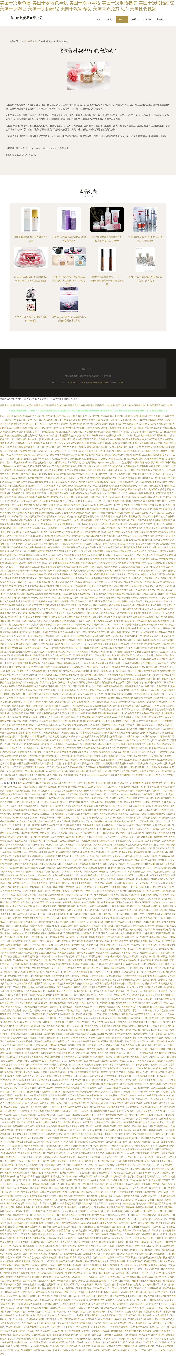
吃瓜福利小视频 (144, 497)
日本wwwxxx (47, 1084)
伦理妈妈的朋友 (112, 1265)
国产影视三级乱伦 (24, 1130)
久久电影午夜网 (43, 871)
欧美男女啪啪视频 (95, 979)
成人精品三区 (70, 1238)
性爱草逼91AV (108, 601)
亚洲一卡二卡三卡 (51, 956)
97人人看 (53, 717)
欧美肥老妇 (117, 651)
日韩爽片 (121, 821)
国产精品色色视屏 (105, 489)
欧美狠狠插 (33, 590)
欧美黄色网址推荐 (94, 1134)
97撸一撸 (93, 1165)
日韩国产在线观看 (114, 1030)
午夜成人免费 (128, 1045)
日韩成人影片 (109, 543)
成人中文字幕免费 (126, 659)
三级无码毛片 (147, 1149)
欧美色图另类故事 (158, 1265)
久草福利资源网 (21, 532)
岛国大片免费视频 (136, 435)
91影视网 (35, 443)
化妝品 (84, 382)
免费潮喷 (148, 493)
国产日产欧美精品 (15, 1203)
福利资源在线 (44, 462)
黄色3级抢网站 (21, 424)
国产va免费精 (32, 1103)
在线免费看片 (31, 640)
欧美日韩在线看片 (101, 1331)
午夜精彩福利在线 (160, 1168)
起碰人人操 (138, 840)
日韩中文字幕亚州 (28, 1087)
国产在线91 (74, 539)
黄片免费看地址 (131, 956)
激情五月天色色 (119, 478)
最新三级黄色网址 (60, 1161)
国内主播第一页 (128, 570)
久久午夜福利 (77, 1080)
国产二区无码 (62, 705)
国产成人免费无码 (108, 547)
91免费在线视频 (87, 840)
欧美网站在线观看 (51, 1168)
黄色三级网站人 (139, 1026)
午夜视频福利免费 (73, 721)
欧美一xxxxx (103, 462)
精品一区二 (132, 1053)
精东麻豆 (88, 806)
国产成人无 (98, 991)
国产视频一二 (155, 790)
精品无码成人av (116, 856)
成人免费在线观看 (153, 1280)
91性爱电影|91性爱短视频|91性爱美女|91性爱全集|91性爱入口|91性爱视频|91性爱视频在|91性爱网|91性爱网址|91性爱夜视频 (65, 763)
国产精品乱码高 (51, 1157)
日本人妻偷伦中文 (162, 1118)
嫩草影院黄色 (99, 1269)
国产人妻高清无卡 (81, 1350)
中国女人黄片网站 (107, 948)
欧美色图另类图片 (110, 1292)
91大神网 (20, 1315)
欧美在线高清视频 (35, 1149)
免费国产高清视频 (57, 701)
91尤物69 (97, 559)
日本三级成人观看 (71, 617)
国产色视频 (148, 636)
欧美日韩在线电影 (155, 864)
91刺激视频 (15, 713)
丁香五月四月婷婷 (122, 1168)
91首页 (130, 987)
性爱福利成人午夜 (105, 1018)
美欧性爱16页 (106, 1195)
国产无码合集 (57, 1273)
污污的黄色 (100, 1207)
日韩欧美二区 (146, 1242)
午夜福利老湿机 (69, 1057)
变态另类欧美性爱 (95, 1300)
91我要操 (103, 586)
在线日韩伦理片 (118, 798)
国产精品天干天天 (69, 1199)
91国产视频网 (93, 601)
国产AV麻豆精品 (43, 1331)
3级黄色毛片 (6, 1064)
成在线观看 (141, 1199)
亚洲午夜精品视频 (53, 617)
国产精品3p (39, 651)
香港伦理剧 (88, 516)
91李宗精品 (16, 659)
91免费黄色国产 (99, 1327)
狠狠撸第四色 (24, 732)
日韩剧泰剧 (131, 1041)
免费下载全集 (100, 1257)
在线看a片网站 (88, 964)
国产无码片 (159, 848)
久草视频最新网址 (66, 524)
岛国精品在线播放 (9, 732)
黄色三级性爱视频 (36, 1238)
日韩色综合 (99, 883)
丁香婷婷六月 (164, 1095)
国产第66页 (168, 582)
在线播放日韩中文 (92, 1253)
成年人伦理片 (111, 690)
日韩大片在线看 (83, 524)
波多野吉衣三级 (164, 590)
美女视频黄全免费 (16, 578)
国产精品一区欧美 (35, 1315)
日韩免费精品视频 (48, 713)
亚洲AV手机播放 (73, 1331)
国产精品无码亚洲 (139, 597)
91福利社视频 (133, 563)
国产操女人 (153, 551)
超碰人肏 (125, 945)
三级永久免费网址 (165, 1346)
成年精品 (97, 1118)
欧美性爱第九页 (77, 945)
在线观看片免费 (22, 1064)
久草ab (4, 1199)
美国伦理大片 (84, 416)
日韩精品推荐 (139, 624)
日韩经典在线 (131, 1346)
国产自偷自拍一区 (22, 813)
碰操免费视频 (55, 1072)
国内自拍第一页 (54, 902)
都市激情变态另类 (94, 613)
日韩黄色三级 (111, 1134)
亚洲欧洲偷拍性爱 (53, 1033)
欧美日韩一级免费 (33, 1145)
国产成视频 (162, 956)
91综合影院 (50, 991)
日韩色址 (91, 1002)
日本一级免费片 (92, 910)
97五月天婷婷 (108, 563)
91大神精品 (102, 458)
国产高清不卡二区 (156, 717)
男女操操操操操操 (137, 1288)
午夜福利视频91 (80, 929)
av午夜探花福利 (19, 620)
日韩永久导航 (131, 1111)
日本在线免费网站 (113, 956)
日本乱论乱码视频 (17, 1037)
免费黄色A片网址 (78, 447)
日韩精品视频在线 (36, 829)
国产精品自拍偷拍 (45, 613)
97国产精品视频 (84, 481)
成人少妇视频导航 (80, 512)
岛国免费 (128, 582)
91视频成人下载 (150, 586)
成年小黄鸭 (119, 995)
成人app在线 (59, 478)
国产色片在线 (73, 1010)
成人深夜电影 (144, 443)
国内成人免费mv (125, 1253)
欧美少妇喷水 (161, 1234)
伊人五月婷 (111, 1192)
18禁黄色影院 (128, 1203)
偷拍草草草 (74, 647)
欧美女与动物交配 (125, 825)
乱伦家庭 (170, 447)
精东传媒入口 (105, 454)
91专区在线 (51, 563)
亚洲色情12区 (34, 1037)
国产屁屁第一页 (78, 601)
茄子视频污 (51, 454)
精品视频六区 (90, 833)
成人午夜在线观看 (64, 420)
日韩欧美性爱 (133, 860)
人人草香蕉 (22, 501)
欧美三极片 (60, 1010)
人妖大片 (78, 690)
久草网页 (114, 590)
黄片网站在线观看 (110, 1084)
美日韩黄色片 (87, 983)
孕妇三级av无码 (162, 636)
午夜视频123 (94, 609)
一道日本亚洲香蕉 (154, 435)
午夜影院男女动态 (101, 1022)
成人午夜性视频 (8, 1161)
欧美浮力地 (139, 1284)
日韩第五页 (122, 1304)
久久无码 (140, 701)
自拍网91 (8, 1180)
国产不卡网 (141, 1049)
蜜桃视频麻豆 (55, 1253)
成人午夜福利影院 (13, 848)
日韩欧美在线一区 (97, 794)
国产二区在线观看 (100, 416)
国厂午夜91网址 (148, 821)
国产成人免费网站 (148, 1296)
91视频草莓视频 (145, 1114)
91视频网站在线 (20, 462)
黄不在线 (80, 956)
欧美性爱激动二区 (28, 1041)
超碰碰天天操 (151, 451)
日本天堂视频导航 (70, 458)
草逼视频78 (93, 547)
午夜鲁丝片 (77, 871)
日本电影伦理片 (137, 559)
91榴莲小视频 (30, 493)
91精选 (123, 979)
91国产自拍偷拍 (24, 431)
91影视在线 (149, 991)
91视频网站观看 (149, 1215)
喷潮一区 (171, 597)
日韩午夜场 (102, 617)
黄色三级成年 (109, 574)
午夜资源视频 (7, 1242)
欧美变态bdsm (112, 1076)
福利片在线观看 (126, 424)
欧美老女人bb (85, 501)
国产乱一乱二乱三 (69, 559)
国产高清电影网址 (145, 570)
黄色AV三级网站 (13, 1257)
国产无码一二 (140, 582)
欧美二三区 (159, 1006)
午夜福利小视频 (153, 1037)
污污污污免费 (36, 624)
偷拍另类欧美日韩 (40, 1307)
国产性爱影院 (151, 1103)
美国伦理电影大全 (42, 918)
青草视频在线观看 (26, 1176)
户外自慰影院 (141, 431)
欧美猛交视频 (59, 474)
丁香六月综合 (64, 1323)
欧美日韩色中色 (60, 848)
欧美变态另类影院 (30, 1192)
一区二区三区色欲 (88, 948)
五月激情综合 (134, 906)
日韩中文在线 (55, 481)
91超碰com (35, 1180)
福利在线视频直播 (107, 435)
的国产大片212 (74, 875)
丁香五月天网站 (123, 840)
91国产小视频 (134, 671)
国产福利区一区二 (70, 995)
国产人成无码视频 (114, 447)
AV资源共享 (114, 1145)
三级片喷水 (26, 902)
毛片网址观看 (88, 1249)
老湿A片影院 (29, 613)
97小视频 (8, 1141)
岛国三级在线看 (119, 1022)
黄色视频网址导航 (101, 551)
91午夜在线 (59, 709)
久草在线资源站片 (79, 1037)
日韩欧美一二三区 (17, 1234)
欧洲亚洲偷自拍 (96, 999)
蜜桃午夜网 (155, 605)
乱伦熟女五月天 (81, 435)
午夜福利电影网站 (102, 1242)
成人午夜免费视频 (9, 451)
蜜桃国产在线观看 (36, 1195)
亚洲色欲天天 (63, 454)
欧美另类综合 (57, 1327)
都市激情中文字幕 (70, 964)
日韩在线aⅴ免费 (12, 1292)
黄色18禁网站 (162, 578)
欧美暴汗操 (9, 1304)
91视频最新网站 (98, 1311)
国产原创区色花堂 (132, 447)
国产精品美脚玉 (98, 975)
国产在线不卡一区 (64, 979)
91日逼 (26, 705)
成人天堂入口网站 (43, 1141)
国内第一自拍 (112, 883)
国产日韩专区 (23, 995)
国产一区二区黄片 (158, 597)
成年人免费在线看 (133, 802)
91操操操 (42, 894)
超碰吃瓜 (11, 555)
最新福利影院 (149, 640)
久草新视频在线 (46, 586)
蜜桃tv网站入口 (154, 582)
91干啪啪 (136, 725)
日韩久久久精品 (51, 864)
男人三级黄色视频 (136, 864)
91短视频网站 (86, 674)
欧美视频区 (108, 1118)
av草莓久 (110, 1300)
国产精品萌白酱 (81, 671)
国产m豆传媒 (124, 1126)
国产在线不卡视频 (139, 941)
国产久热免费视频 (55, 1026)
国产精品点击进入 (32, 1257)
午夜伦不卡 (46, 443)
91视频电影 (8, 458)
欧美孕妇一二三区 (22, 1014)
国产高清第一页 (87, 628)
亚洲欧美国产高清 (72, 825)
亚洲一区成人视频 (80, 543)
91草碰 (15, 516)
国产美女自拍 (15, 921)
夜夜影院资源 (23, 1273)
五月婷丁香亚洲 (78, 860)
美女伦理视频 (116, 416)
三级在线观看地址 (28, 1323)
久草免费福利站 (150, 817)
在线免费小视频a (160, 1257)
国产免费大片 (133, 709)
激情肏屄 (45, 1327)
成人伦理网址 (78, 1277)
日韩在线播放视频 (63, 663)
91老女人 (120, 933)
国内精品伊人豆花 (129, 1292)
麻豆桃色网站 (27, 728)
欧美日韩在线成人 (122, 1087)
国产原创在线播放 (128, 1134)
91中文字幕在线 (113, 497)
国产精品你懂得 (66, 1091)
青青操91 (143, 721)
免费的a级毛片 (23, 1207)
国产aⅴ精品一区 (38, 1215)
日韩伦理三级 (53, 1014)
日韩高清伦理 (49, 821)
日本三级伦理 (73, 1296)
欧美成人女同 (88, 1010)
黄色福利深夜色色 (160, 786)
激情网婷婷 (67, 690)
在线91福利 (136, 1018)
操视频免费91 (41, 481)
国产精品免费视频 (114, 1114)
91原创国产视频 (161, 493)
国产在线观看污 (51, 1304)
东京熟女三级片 (137, 1304)
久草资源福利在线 (9, 1323)
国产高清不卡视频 (29, 509)
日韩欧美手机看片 (92, 825)
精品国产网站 (113, 1006)
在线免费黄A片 (149, 447)
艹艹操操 (142, 485)
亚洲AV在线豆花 (156, 682)
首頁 (98, 19)
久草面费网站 (23, 1060)
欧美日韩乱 (64, 601)
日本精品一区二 (158, 1327)
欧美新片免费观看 (73, 1018)
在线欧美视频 (76, 1060)
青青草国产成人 (75, 462)
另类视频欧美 (13, 628)
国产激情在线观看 (26, 1122)
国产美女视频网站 (133, 586)
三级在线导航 (8, 1060)
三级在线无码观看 (77, 1049)
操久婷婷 (37, 536)
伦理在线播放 (29, 439)
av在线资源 (45, 1076)
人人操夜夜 (121, 1307)
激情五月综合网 (148, 956)
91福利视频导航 (149, 489)
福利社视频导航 (38, 1026)
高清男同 (105, 732)
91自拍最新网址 (59, 462)
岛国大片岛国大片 (78, 1307)
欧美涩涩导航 (64, 1230)
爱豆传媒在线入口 (140, 829)
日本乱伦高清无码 (161, 709)
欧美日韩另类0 (92, 493)
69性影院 (32, 462)
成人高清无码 (69, 1211)
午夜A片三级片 (96, 566)
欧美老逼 (170, 848)
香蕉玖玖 (127, 1230)
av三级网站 (23, 1084)
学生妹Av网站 (81, 424)
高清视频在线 (125, 918)
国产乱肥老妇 (135, 640)
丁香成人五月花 (35, 524)
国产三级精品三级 (75, 1026)
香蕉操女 (159, 1242)
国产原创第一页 (139, 790)
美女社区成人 (18, 640)
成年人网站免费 (113, 632)
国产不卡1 (28, 1253)
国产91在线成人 (62, 794)
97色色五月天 (131, 1091)
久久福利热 (6, 852)
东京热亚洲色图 (165, 732)
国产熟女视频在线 (9, 570)
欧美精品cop (160, 1014)
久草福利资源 (149, 1192)
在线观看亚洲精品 (145, 536)
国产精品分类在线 (28, 489)
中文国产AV (133, 821)
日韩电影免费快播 (115, 1107)
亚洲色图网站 (104, 713)
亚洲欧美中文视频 (148, 732)
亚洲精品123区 (165, 979)
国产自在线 (88, 582)
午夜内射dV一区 (147, 1091)
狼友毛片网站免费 (158, 937)
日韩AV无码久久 (151, 1057)
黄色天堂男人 (27, 481)
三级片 (22, 1107)
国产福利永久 (131, 420)
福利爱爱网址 (118, 593)
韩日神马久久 (52, 1199)
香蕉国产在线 (72, 813)
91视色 (119, 528)
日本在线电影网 (16, 991)
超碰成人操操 (45, 474)
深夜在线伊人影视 (66, 1149)
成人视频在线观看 (167, 867)
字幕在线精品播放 (124, 613)
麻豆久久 (103, 1203)
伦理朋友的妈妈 (149, 593)
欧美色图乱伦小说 (68, 578)
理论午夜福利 (121, 983)
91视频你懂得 (48, 536)
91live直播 (134, 1238)
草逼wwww (33, 678)
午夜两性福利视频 (106, 1161)
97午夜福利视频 (45, 489)
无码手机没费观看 (125, 1199)
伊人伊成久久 (123, 829)
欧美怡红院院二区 (118, 458)
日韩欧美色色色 (23, 790)
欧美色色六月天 (23, 443)
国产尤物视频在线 (141, 690)
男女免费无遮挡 (76, 960)
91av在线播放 (18, 559)
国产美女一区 (15, 1230)
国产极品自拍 (9, 690)
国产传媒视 (118, 1242)
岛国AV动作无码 (61, 489)
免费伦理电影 (122, 559)
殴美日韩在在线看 (55, 798)
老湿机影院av (21, 1342)
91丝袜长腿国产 (60, 918)
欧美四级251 (168, 1037)
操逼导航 (70, 837)
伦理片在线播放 (67, 887)
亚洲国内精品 (82, 879)
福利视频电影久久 (20, 624)
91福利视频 (35, 964)
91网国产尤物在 (67, 732)
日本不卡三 (63, 1037)
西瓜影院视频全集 (95, 705)
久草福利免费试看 (48, 678)
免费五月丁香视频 (40, 605)
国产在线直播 (26, 628)
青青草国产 (53, 601)
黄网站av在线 (80, 725)
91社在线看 (147, 655)
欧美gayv (114, 462)
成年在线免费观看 (25, 871)
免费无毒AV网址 (127, 848)
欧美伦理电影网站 (129, 485)
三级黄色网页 (70, 933)
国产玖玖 (112, 701)
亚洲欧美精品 (44, 875)
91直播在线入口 (35, 1134)
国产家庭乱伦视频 (39, 1188)
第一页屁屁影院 (143, 902)
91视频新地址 (16, 705)
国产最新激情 (117, 1041)
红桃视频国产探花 (32, 956)
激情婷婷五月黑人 (58, 960)
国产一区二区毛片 (132, 1141)
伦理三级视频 (160, 975)
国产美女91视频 (29, 717)
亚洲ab (67, 512)
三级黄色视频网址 (117, 647)
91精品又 (61, 698)
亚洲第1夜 (170, 1238)
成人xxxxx (72, 651)
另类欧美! (55, 1111)
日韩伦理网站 (97, 837)
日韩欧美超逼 (87, 1184)
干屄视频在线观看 (157, 1203)
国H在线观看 (70, 1207)
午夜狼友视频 (10, 860)
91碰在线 (9, 447)
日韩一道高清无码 (132, 817)
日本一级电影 (103, 590)
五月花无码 (52, 1195)
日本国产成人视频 (11, 694)
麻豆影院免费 (87, 694)
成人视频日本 (38, 454)
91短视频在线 (167, 721)
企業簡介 (109, 19)
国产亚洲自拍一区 (32, 1296)
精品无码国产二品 (41, 690)
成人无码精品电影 (40, 910)
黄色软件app (12, 1157)
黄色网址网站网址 (150, 678)
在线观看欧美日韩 (49, 941)
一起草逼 (79, 1315)
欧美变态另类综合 (156, 1138)
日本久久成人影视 (78, 1064)
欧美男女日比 (158, 1253)
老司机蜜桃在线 (75, 485)
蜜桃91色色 (65, 582)
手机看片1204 (124, 505)
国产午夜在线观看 (86, 783)
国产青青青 (165, 1180)
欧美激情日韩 (123, 597)
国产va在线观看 (20, 1168)
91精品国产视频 (146, 960)
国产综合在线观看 (14, 420)
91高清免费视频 (146, 1346)
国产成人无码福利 (53, 1226)
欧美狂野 (159, 1238)
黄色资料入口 (45, 694)
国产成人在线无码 (158, 686)
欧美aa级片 (122, 1226)
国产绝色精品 (63, 566)
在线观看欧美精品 (121, 1026)
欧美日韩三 (114, 1203)
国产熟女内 (55, 1006)
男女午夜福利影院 (76, 682)
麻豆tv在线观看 (166, 512)
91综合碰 (50, 651)
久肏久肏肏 (69, 1153)
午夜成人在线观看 (147, 1095)
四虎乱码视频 (7, 1165)
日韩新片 (44, 1192)
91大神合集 (60, 516)
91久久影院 (45, 470)
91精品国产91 (90, 528)
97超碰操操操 (81, 914)
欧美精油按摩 (160, 837)
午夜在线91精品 (99, 1323)
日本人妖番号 (61, 945)
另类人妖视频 (52, 620)
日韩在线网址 (132, 1107)
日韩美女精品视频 (59, 1064)
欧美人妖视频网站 (165, 640)
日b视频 (153, 547)
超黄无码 (10, 671)
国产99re (157, 1111)
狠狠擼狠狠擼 (104, 725)
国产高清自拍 (52, 1319)
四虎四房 (142, 682)
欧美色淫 (106, 443)
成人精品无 (121, 671)
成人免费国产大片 (89, 597)
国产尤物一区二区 (86, 1149)
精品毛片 (32, 620)
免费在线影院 (158, 659)
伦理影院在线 (39, 1211)
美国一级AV (45, 447)
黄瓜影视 (8, 1022)
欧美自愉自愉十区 (121, 968)
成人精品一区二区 (92, 485)
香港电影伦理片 (51, 543)
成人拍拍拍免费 (74, 516)
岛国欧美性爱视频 (154, 987)
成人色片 (64, 802)
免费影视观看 (138, 501)
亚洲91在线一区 (27, 860)
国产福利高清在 (166, 833)
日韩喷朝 (80, 1014)
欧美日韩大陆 (19, 879)
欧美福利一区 (118, 810)
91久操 (38, 520)
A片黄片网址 (52, 844)
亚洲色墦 (94, 929)
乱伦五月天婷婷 (7, 651)
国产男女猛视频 (133, 655)
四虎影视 (43, 509)
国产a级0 (110, 420)
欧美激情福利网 (17, 721)
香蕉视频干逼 (150, 918)
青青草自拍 (59, 1296)
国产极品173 (140, 1080)
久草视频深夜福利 (22, 644)
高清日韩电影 (125, 690)
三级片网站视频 (142, 786)
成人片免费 (42, 609)
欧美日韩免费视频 (85, 887)
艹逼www (136, 945)
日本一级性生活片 (147, 1157)
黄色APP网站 (132, 952)
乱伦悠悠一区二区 (104, 995)
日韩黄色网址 (97, 620)
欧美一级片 (56, 968)
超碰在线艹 (5, 543)
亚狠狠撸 (40, 844)
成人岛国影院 (93, 624)
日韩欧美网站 (147, 1319)
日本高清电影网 (19, 512)
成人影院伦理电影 (39, 1342)
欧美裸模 (19, 447)
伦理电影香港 (43, 582)
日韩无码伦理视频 (34, 933)
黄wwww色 (117, 454)
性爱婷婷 (164, 559)
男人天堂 (169, 624)
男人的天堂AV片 (14, 906)
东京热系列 (33, 817)
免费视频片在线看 (133, 999)
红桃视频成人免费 (133, 1311)
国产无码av (17, 613)
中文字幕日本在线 (79, 802)
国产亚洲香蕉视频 (43, 1130)
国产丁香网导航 (153, 840)
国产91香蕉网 (30, 891)
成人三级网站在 (165, 547)
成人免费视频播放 (19, 798)
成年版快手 (118, 682)
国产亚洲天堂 (87, 995)
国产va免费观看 (130, 524)
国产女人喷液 (26, 1045)
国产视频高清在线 (130, 512)
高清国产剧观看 (46, 570)
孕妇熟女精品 (26, 1002)
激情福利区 (59, 1041)
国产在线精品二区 (22, 1265)
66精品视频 (56, 597)
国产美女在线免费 (159, 651)
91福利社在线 (142, 875)
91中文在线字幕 (34, 1203)
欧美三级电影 (92, 682)
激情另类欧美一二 (133, 636)
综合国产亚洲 (15, 1288)
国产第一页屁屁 (27, 1331)
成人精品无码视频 (151, 439)
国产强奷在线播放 (115, 937)
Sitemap (120, 382)
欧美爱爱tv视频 (23, 605)
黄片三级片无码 (78, 1130)
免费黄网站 (31, 1249)
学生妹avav (168, 566)
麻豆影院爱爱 (11, 563)
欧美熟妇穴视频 (67, 620)
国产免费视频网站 (79, 898)
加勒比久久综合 (70, 1334)
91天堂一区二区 (67, 655)
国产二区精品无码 (120, 1188)
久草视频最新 (49, 1230)
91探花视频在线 (92, 1084)
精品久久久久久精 (61, 871)
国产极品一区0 (160, 1219)
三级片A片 (58, 1331)
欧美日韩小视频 (141, 686)
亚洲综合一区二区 (36, 914)
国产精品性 (62, 416)
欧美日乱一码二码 (59, 1307)
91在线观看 (68, 725)
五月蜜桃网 (111, 837)
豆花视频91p (78, 821)
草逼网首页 (164, 458)
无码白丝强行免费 (80, 667)
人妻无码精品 (43, 439)
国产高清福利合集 (13, 956)
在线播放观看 (113, 605)
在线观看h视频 (98, 420)
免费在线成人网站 (130, 1172)
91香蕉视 (93, 435)
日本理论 (94, 671)
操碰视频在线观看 (104, 1219)
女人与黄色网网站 (137, 1022)
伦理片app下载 (49, 466)
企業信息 (147, 19)
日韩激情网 (168, 1311)
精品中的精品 (68, 481)
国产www (99, 690)
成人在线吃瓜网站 (77, 624)
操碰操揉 (114, 728)
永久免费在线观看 (59, 1292)
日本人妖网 (94, 1307)
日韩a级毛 (108, 1064)
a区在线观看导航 (162, 810)
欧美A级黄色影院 (160, 620)
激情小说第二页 (94, 848)
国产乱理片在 (89, 1099)
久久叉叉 (41, 620)
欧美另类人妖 (114, 794)
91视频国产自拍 (153, 501)
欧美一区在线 (55, 509)
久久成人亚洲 (18, 636)
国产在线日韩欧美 (69, 864)
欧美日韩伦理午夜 (76, 713)
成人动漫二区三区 (109, 624)
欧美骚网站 (99, 674)
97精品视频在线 (160, 1068)
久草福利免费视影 (39, 736)
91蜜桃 (131, 1323)
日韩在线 (7, 466)
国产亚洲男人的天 (92, 968)
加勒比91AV (56, 725)
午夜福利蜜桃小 (161, 1145)
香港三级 (28, 1141)
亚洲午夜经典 (59, 1118)
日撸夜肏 (74, 1161)
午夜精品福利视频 (144, 1076)
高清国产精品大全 (104, 983)
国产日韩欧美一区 (78, 1165)
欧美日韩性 (48, 1030)
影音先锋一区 (17, 1226)
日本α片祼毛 (152, 844)
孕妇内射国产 (109, 1253)
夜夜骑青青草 (89, 439)
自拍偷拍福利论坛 (100, 1103)
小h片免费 (91, 489)
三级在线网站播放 (24, 983)
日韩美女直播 (85, 559)
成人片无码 (131, 667)
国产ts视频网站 (116, 586)
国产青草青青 (17, 1269)
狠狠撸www (50, 1277)
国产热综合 (160, 536)
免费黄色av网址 (104, 651)
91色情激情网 (126, 462)
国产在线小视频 (135, 628)
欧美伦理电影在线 (94, 1342)
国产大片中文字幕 (14, 536)
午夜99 (129, 647)
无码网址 (25, 1346)
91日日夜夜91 (137, 451)
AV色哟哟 (151, 574)
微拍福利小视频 (75, 910)
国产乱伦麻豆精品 (58, 883)
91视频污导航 (159, 644)
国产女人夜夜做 (119, 628)
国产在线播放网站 (88, 532)
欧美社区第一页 (117, 663)
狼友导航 (165, 875)
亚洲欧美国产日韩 (147, 728)
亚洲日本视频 (104, 532)
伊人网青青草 (162, 528)
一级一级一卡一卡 (64, 1338)
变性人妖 (120, 420)
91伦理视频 (19, 972)
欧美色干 (50, 1022)
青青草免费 (73, 1311)
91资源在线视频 (69, 593)
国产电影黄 (129, 1342)
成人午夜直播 (7, 1350)
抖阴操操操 (126, 1130)
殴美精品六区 (92, 1168)
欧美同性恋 (46, 1118)
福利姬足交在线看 (9, 601)
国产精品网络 (151, 701)
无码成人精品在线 (128, 960)
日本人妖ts (141, 1203)
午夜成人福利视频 (104, 790)
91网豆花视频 (112, 501)
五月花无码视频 (39, 601)
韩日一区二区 (6, 454)
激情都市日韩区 (149, 983)
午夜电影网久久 (156, 466)
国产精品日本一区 (39, 960)
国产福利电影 (95, 543)
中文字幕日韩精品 (143, 1118)
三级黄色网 (133, 1319)
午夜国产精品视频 (64, 1030)
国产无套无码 (97, 1076)
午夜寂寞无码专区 (69, 1203)
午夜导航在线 (113, 570)
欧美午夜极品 (166, 439)
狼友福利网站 (107, 891)
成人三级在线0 (85, 810)
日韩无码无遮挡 (56, 894)
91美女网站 (85, 1346)
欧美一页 (36, 732)
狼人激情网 (146, 698)
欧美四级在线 (72, 1041)
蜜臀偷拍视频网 (14, 945)
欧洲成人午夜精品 (120, 509)
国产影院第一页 (152, 539)
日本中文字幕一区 (30, 713)
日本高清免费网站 (118, 1323)
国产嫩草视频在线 (91, 721)
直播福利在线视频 (95, 1215)
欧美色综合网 (9, 431)
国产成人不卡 (122, 783)
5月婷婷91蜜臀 (155, 1130)
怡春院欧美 (146, 1331)
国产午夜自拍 (117, 1149)
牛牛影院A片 (60, 613)
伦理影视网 (79, 1168)
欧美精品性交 (85, 470)
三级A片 (57, 674)
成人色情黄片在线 (127, 536)
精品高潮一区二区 (166, 1157)
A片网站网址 (166, 671)
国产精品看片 (102, 1234)
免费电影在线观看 (54, 512)
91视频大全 (161, 1277)
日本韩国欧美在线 (132, 1277)
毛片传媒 (112, 1327)
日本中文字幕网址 (22, 1184)
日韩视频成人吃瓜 (15, 1103)
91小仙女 (26, 929)
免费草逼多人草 (68, 1157)
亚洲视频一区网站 (88, 1188)
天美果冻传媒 (110, 566)
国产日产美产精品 (118, 578)
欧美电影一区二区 (126, 948)
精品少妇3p (160, 1114)
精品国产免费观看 (164, 555)
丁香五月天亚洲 (113, 674)
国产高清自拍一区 (15, 655)
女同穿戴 (72, 883)
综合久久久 (52, 829)
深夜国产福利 (96, 914)
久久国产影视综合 (21, 466)
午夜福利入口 (83, 1304)
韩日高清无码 (68, 956)
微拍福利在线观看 (22, 416)
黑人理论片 (135, 983)
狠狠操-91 (94, 586)
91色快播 (135, 505)
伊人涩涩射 (86, 551)
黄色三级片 (145, 1226)
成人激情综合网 (33, 821)
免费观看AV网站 (79, 867)
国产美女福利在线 (35, 1107)
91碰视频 (155, 829)
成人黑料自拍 (160, 609)
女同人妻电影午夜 (162, 825)
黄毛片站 (84, 1311)
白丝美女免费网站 (66, 431)
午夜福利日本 (42, 1246)
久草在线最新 (125, 624)
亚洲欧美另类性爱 (59, 1138)
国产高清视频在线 (51, 964)
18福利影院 (61, 485)
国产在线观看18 (51, 1203)
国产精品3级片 (93, 427)
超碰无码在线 (90, 644)
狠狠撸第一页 (82, 837)
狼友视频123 (10, 1084)
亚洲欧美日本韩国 (13, 1284)
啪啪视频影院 (65, 1126)
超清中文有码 (34, 987)
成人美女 (163, 883)
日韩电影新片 (142, 1099)
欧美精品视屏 (73, 1087)
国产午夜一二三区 (40, 1064)
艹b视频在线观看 (117, 906)
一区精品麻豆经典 (124, 481)
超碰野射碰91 (155, 1288)
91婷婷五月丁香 (115, 1346)
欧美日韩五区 (101, 1122)
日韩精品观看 (23, 528)
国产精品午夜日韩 (117, 864)
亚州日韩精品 (8, 871)
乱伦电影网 (112, 1269)
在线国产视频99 (68, 1172)
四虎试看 (70, 478)
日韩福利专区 (54, 686)
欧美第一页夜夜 (35, 435)
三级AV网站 (83, 1076)
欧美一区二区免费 (41, 1161)
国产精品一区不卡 (28, 952)
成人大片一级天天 (82, 663)
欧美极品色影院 (97, 1037)
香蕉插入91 (155, 1188)
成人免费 (55, 582)
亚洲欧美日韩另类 (34, 1226)
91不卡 (141, 1037)
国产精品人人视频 (43, 1350)
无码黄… (86, 1331)
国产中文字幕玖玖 (114, 1211)
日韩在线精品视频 (41, 1184)
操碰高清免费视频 (26, 497)
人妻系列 (66, 497)
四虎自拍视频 (43, 1122)
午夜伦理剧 (24, 1111)
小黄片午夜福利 (160, 910)
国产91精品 (144, 1122)
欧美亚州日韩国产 (116, 1207)
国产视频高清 (134, 474)
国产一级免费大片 (52, 532)
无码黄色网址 (145, 1006)
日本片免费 (59, 1099)
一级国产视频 (64, 1280)
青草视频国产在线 (9, 999)
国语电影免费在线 (34, 1053)
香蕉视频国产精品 (21, 632)
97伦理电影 (33, 941)
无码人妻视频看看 (81, 972)
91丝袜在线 (90, 659)
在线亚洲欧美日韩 (72, 902)
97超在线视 (164, 678)
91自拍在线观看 (58, 439)
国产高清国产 (10, 1111)
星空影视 (27, 906)
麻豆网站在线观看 (68, 574)
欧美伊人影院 (20, 524)
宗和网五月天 (142, 547)
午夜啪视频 (36, 705)
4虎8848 (45, 806)
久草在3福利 (44, 891)
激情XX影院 (156, 1084)
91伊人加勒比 (20, 590)
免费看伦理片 (127, 1076)
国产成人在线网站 (16, 478)
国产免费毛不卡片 (126, 701)
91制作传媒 (31, 559)
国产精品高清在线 (119, 941)
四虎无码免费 (130, 1037)
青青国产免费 (124, 910)
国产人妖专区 (78, 1280)
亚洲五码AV (66, 1111)
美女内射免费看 (18, 1030)
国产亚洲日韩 (106, 929)
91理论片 (162, 617)
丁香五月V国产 (83, 620)
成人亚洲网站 (58, 837)
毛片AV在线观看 (126, 875)
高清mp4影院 (93, 1130)
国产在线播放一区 (125, 1099)
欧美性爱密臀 (11, 647)
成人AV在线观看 (129, 713)
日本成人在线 (64, 1277)
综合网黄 (102, 605)
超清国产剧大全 (96, 497)
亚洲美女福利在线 (125, 902)
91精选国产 (83, 574)
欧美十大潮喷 (44, 783)
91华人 (103, 493)
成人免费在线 (148, 555)
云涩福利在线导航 (106, 528)
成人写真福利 (93, 555)
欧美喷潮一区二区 (92, 709)
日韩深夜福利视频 (67, 906)
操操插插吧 (50, 1053)
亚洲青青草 (16, 1118)
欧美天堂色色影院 (166, 1060)
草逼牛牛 (130, 1207)
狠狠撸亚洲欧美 (122, 427)
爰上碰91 (16, 717)
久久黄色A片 (66, 1242)
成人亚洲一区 (86, 894)
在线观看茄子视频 (60, 1265)
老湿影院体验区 (62, 1249)
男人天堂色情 (115, 898)
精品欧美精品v (16, 682)
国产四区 (17, 1091)
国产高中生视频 (46, 1087)
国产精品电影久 (23, 1211)
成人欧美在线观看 (145, 1342)
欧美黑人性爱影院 (149, 1107)
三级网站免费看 (156, 1300)
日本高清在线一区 (109, 960)
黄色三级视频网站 (98, 867)
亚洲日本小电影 (166, 1211)
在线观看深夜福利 (96, 1049)
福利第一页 (152, 933)
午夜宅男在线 (39, 563)
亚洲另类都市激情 (100, 1296)
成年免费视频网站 (70, 532)
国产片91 (27, 536)
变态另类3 (133, 1307)
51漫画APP (166, 601)
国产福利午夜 (131, 856)
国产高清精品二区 (151, 427)
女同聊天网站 (19, 829)
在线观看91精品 (88, 728)
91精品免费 (167, 1184)
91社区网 (29, 844)
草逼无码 (103, 871)
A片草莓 (139, 987)
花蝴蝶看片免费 (49, 431)
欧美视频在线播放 (81, 1114)
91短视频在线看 (57, 1342)
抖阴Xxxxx (137, 1010)
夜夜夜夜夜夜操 (68, 1269)
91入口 (67, 1134)
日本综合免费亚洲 (99, 1145)
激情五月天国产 (160, 505)
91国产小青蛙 (96, 512)
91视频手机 (104, 1188)
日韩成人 (32, 875)
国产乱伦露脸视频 (80, 975)
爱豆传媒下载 (73, 698)
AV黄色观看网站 (155, 485)
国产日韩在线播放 (48, 786)
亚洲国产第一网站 (29, 597)
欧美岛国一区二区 (138, 601)
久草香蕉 (122, 1288)
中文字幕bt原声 (66, 609)
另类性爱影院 (89, 1226)
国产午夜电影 (100, 1288)
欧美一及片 (56, 690)
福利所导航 (126, 694)
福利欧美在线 (118, 667)
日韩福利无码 (131, 682)
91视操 (19, 1304)
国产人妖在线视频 (95, 821)
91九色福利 (36, 632)
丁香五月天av (166, 694)
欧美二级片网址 (41, 682)
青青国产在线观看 (75, 798)
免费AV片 (70, 1327)
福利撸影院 (146, 505)
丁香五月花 (75, 1292)
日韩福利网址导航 (59, 644)
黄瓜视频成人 (152, 559)
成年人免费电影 (167, 1261)
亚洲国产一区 (150, 1211)
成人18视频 (10, 678)
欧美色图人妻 (103, 439)
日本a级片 (10, 995)
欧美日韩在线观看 (58, 1095)
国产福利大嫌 (97, 1211)
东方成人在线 (36, 532)
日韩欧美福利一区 (9, 1002)
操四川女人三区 (103, 1091)
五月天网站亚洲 (61, 1130)
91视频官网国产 (81, 586)
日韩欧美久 (157, 1002)
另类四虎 (19, 458)
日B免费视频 (21, 1242)
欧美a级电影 (117, 1331)
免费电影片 (77, 536)
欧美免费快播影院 (93, 1138)
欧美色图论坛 (16, 493)
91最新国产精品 (38, 528)
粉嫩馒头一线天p (104, 1057)
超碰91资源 (54, 559)
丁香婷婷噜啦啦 (35, 856)
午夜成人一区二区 (118, 871)
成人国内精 (121, 833)
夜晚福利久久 (157, 1064)
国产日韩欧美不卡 (88, 1203)
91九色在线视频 (144, 632)
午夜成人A (47, 1296)
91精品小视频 (22, 736)
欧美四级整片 (109, 825)
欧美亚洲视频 (89, 902)
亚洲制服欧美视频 (41, 975)
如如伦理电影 (58, 813)
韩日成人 (45, 655)
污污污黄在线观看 (34, 1033)
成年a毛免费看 (7, 1315)
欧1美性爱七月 (38, 1153)
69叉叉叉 (105, 721)
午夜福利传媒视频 (128, 1338)
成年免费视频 (132, 732)
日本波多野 (144, 1334)
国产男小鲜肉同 (90, 478)
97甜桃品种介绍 (81, 636)
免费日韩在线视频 (145, 1207)
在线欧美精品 (53, 995)
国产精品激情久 (79, 1195)
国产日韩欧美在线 (34, 794)
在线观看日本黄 (12, 597)
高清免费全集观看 (24, 1219)
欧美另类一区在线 (75, 1342)
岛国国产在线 (64, 678)
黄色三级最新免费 (11, 701)
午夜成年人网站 (40, 701)
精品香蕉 (143, 512)
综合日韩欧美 (151, 458)
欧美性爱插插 (114, 466)
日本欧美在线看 (15, 667)
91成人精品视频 (51, 435)
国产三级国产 (76, 563)
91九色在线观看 (104, 659)
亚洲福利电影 (122, 1018)
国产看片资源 (61, 493)
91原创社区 (31, 582)
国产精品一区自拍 (155, 624)
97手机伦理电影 (106, 833)
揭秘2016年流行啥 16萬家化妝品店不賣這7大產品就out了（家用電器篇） (68, 280)
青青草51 (79, 659)
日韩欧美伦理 (120, 1057)
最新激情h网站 (89, 640)
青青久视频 (33, 586)
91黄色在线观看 (161, 1315)
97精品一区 (104, 1180)
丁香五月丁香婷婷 (48, 698)
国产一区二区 (35, 424)
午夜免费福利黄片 (15, 1249)
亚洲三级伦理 (150, 979)
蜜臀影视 (50, 860)
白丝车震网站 (78, 1300)
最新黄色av (74, 694)
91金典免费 (49, 624)
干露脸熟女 (155, 713)
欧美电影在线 (127, 605)
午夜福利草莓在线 (126, 879)
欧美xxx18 (133, 833)
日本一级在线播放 (123, 1284)
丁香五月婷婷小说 (99, 1261)
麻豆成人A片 (52, 879)
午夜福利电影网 (14, 1327)
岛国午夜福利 (81, 1107)
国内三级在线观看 (148, 833)
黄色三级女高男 (115, 975)
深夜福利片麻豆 (153, 1249)
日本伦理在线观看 (140, 1327)
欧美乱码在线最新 (41, 1207)
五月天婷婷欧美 (79, 509)
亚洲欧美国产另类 (43, 728)
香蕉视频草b (85, 864)
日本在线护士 (18, 543)
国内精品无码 (102, 1184)
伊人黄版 (55, 790)
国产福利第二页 (114, 1141)
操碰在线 (170, 1334)
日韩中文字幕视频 (124, 1118)
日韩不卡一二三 (86, 1234)
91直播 (144, 528)
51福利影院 (153, 694)
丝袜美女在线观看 (61, 891)
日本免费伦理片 (122, 1064)
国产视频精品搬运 (141, 1002)
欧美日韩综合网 (129, 1122)
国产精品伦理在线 (34, 867)
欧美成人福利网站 (164, 1207)
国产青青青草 (31, 721)
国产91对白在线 (108, 875)
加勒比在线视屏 (142, 651)
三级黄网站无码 (105, 1033)
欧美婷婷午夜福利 (22, 1049)
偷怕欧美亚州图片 (36, 427)
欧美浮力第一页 (48, 817)
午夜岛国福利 (145, 1145)
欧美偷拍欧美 (113, 1045)
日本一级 (43, 640)
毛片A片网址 (69, 1072)
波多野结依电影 (119, 443)
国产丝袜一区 (148, 474)
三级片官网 (63, 921)
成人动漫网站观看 (18, 435)
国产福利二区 (110, 914)
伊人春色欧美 (162, 1010)
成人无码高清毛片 (82, 570)
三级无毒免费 (68, 659)
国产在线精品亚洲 (86, 952)
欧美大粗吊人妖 (129, 674)
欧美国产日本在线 (47, 1280)
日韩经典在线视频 (162, 1331)
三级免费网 (85, 925)
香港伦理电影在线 (132, 454)
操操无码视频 (72, 628)
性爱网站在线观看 (167, 1296)
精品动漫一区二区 (151, 1141)
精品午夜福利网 (50, 671)
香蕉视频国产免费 (114, 802)
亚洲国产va (128, 1014)
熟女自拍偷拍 (20, 586)
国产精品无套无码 (96, 632)
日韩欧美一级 (122, 1246)
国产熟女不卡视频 (77, 786)
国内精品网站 (49, 987)
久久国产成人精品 (126, 566)
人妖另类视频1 (53, 1211)
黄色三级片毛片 (63, 536)
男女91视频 (109, 613)
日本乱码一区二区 (13, 786)
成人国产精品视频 (100, 941)
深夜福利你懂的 (103, 921)
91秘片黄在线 (152, 964)
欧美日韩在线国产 (65, 1315)
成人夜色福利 (126, 1080)
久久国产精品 (78, 817)
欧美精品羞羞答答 (50, 802)
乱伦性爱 (53, 1068)
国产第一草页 (91, 1273)
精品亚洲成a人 (66, 671)
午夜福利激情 (165, 945)
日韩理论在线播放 (141, 1168)
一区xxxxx (122, 435)
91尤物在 (115, 1172)
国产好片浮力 (28, 520)
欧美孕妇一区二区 (110, 945)
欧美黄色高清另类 (33, 1304)
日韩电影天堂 (152, 1304)
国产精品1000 (128, 632)
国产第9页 (53, 609)
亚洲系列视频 (85, 883)
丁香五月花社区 (82, 1180)
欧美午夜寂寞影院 (66, 555)
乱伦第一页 (23, 570)
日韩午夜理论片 (151, 1018)
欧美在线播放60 (35, 1057)
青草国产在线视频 (75, 443)
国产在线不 (102, 798)
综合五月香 (46, 478)
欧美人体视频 (52, 925)
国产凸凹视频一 (162, 1292)
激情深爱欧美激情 (64, 586)
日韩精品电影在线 (141, 1126)
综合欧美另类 (104, 1238)
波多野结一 (146, 1172)
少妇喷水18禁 (154, 601)
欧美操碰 (28, 682)
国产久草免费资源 (134, 1103)
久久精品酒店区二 (124, 1219)
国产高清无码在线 (110, 1350)
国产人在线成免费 (60, 447)
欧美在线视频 (27, 547)
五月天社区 (24, 1153)
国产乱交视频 (83, 1327)
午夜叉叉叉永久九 (143, 1014)
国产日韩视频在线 (9, 1041)
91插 (115, 659)
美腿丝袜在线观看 (25, 651)
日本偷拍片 (162, 991)
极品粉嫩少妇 (58, 1176)
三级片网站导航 (20, 960)
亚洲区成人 (169, 682)
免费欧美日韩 (92, 1319)
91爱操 (40, 948)
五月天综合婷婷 (144, 1045)
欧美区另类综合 (88, 1161)
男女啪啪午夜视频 (36, 512)
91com (146, 628)
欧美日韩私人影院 (149, 952)
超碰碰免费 (104, 1273)
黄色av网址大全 (163, 474)
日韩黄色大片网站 (109, 1222)
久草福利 (161, 447)
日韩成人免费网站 (109, 813)
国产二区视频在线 (69, 1346)
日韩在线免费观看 (58, 1045)
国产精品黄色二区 (59, 806)
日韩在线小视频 (150, 906)
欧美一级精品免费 (157, 925)
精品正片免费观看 (91, 1292)
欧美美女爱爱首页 (132, 898)
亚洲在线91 (98, 1334)
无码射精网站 (165, 509)
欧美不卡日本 (21, 1180)
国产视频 (92, 725)
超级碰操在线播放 (114, 1334)
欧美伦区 (49, 979)
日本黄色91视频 (35, 1172)
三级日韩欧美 (81, 609)
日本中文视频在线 (34, 636)
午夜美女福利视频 (99, 906)
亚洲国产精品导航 (93, 443)
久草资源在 (167, 605)
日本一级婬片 (49, 424)
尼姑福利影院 (49, 1288)
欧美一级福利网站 (117, 987)
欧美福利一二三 (55, 1018)
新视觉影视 (80, 555)
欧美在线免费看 (160, 532)
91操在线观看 (47, 663)
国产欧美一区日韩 (123, 1033)
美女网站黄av (103, 1149)
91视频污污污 (150, 663)
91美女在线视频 (100, 481)
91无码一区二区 (138, 1350)
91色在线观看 (143, 879)
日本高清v (62, 713)
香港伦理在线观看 (101, 1172)
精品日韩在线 (132, 1149)
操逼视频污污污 (79, 999)
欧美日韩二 (117, 1091)
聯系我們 (134, 19)
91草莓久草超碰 (83, 466)
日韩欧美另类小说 (160, 879)
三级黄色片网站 (89, 605)
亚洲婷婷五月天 (121, 1249)
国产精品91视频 (49, 667)
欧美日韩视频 (13, 1346)
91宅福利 (141, 1138)
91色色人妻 (63, 528)
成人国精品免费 (102, 810)
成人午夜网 (14, 481)
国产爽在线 (43, 1346)
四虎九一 (123, 1215)
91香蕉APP (37, 416)
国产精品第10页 (144, 848)
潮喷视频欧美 (38, 995)
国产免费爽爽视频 (81, 1323)
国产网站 (142, 516)
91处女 (152, 528)
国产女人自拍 (136, 1269)
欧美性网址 (82, 906)
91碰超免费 (91, 713)
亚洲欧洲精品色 (139, 968)
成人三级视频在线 (149, 617)
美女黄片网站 (54, 1215)
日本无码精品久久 (151, 1176)
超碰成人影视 (91, 505)
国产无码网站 (54, 659)
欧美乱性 (124, 1060)
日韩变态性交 (117, 1234)
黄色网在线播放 (29, 709)
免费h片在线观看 (98, 856)
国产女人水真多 (108, 879)
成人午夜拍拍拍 (168, 1057)
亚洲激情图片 (85, 1257)
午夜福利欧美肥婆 (26, 948)
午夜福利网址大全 (60, 975)
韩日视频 (34, 570)
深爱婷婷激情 (145, 1134)
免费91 (156, 497)
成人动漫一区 (107, 1307)
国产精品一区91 (83, 686)
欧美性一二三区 (77, 848)
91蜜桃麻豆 (66, 1168)
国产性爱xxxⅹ (159, 1323)
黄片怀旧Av (151, 867)
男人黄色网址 (117, 1184)
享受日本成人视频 (95, 817)
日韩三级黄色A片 (146, 520)
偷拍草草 (70, 937)
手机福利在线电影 (39, 1068)
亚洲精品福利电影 (117, 867)
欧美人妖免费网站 (66, 1288)
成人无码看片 (18, 582)
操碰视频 (66, 509)
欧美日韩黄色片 (161, 655)
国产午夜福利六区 (145, 948)
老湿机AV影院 (112, 979)
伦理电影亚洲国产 (164, 520)
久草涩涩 (20, 555)
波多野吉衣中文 (129, 1095)
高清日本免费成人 (9, 952)
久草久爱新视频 (166, 999)
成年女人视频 (107, 427)
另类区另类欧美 (51, 578)
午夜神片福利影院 (47, 1284)
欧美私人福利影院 (110, 1060)
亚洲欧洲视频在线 (166, 1041)
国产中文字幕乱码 (159, 1338)
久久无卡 (112, 1288)
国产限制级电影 (77, 1192)
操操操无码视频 (71, 983)
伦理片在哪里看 (142, 605)
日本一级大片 (6, 416)
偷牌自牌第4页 (15, 864)
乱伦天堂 (18, 698)
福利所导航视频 (28, 609)
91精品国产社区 (76, 644)
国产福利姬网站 (111, 1138)
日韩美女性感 (108, 933)
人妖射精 (22, 451)
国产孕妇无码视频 (113, 705)
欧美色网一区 (66, 856)
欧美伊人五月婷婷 (79, 918)
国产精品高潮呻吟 (160, 1126)
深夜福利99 (34, 852)
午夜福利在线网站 (132, 528)
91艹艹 (40, 485)
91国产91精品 (110, 848)
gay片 (33, 1346)
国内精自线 (79, 427)
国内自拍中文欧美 (139, 1180)
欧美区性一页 (135, 979)
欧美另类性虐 (15, 891)
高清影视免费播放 (47, 921)
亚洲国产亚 (153, 1080)
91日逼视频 (139, 647)
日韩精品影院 (144, 1068)
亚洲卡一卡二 (40, 628)
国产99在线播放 (147, 1307)
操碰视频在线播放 (54, 1134)
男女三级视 (62, 1165)
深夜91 (102, 1277)
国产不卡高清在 (23, 975)
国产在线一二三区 (148, 883)
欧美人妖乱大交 (69, 810)
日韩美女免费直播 (150, 671)
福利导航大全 (63, 867)
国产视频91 (68, 1006)
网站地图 (167, 405)
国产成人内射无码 (143, 424)
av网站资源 (114, 1122)
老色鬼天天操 (152, 995)
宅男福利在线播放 (143, 644)
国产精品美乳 (135, 509)
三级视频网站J (140, 694)
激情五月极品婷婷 (161, 424)
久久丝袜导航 (23, 1307)
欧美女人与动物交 (84, 431)
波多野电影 (22, 937)
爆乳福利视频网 (42, 837)
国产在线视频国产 (89, 813)
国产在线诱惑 (161, 667)
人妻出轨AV (68, 1107)
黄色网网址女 (50, 524)
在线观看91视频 (31, 1118)
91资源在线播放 (118, 1261)
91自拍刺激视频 (35, 1222)
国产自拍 (83, 1199)
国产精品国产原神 (112, 1068)
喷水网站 (89, 1219)
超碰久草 (37, 1157)
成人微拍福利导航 (128, 728)
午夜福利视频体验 (58, 1049)
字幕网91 (123, 1269)
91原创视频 (128, 686)
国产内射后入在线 (132, 678)
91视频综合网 (37, 1165)
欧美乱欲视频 (13, 833)
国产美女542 (62, 860)
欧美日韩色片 (41, 1253)
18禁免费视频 (144, 1257)
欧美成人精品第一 (84, 1006)
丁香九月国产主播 (89, 698)
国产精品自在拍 (20, 883)
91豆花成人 (156, 628)
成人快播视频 (141, 1265)
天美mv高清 (57, 1207)
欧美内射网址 (106, 555)
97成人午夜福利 (89, 1087)
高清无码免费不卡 (23, 1022)
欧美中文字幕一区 (129, 883)
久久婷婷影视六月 (150, 972)
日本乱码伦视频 (18, 914)
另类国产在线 (6, 586)
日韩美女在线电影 (103, 806)
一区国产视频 (129, 1257)
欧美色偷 (153, 1180)
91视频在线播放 (83, 1022)
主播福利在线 (74, 1118)
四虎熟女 (64, 736)
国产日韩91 (108, 451)
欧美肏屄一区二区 (41, 647)
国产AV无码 (55, 497)
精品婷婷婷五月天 (72, 1226)
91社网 (3, 578)
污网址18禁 (140, 717)
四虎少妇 (35, 1084)
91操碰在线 (136, 427)
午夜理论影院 (20, 856)
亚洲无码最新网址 (103, 894)
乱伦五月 (42, 659)
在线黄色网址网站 (150, 894)
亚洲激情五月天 (94, 1246)
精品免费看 (66, 520)
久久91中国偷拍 (168, 1304)
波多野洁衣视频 (159, 481)
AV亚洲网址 (86, 539)
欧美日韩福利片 (36, 1199)
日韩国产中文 (138, 914)
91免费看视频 (35, 671)
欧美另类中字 (111, 1338)
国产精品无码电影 (102, 431)
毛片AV (81, 1246)
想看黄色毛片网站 (77, 1002)
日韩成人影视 (71, 470)
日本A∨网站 (17, 1300)
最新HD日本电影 (160, 1030)
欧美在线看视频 (23, 968)
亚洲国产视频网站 (141, 910)
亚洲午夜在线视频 (47, 1323)
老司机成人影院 (14, 894)
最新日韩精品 (134, 489)
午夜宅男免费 (99, 470)
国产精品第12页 (88, 617)
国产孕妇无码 (42, 1006)
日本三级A (92, 860)
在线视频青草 (117, 952)
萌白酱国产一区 (31, 447)
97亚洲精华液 (67, 427)
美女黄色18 (38, 617)
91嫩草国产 (26, 701)
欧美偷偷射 (9, 1273)
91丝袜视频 (33, 1311)
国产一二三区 (105, 1087)
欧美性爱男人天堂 (121, 844)
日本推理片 (106, 609)
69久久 (7, 806)
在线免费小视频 (17, 593)
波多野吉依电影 (77, 489)
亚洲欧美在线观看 (51, 501)
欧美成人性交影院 (22, 1334)
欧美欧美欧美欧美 (81, 1103)
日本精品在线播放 (43, 674)
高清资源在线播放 (131, 794)
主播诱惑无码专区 (164, 725)
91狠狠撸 (132, 443)
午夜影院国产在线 (31, 663)
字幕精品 (106, 968)
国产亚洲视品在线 (99, 701)
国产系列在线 (72, 894)
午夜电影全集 (42, 497)
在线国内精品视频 (154, 783)
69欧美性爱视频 (84, 844)
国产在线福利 (129, 705)
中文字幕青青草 (115, 1311)
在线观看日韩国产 (69, 925)
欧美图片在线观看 (82, 420)
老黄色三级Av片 (160, 902)
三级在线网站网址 (34, 991)
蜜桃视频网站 (83, 593)
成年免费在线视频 (41, 968)
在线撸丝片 (5, 516)
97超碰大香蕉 (128, 431)
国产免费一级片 (30, 420)
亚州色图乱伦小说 (114, 524)
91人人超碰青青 (79, 678)
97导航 (20, 821)
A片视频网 (77, 582)
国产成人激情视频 (28, 516)
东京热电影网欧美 (109, 1315)
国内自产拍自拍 (133, 1184)
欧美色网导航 (98, 1346)
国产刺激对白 (73, 728)
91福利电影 (90, 798)
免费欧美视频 (121, 601)
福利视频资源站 (46, 420)
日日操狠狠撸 (132, 1242)
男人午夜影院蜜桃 (40, 1111)
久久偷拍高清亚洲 (18, 574)
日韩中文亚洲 (52, 840)
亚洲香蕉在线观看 (149, 856)
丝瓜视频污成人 (82, 701)
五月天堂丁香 (100, 694)
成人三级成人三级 (69, 501)
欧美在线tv (129, 651)
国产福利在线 (32, 470)
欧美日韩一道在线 (22, 825)
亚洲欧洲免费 (53, 914)
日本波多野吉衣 (70, 590)
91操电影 (103, 671)
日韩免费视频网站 (153, 1311)
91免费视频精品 (85, 717)
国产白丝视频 (30, 894)
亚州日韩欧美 (67, 1319)
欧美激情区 (5, 1168)
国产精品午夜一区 (61, 451)
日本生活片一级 (67, 1068)
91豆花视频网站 (94, 956)
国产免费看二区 (73, 605)
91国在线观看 (117, 551)
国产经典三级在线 (101, 539)
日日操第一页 (98, 501)
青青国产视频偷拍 (81, 941)
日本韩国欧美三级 (164, 1319)
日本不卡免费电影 (143, 1219)
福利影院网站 (105, 478)
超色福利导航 (13, 902)
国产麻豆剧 (78, 1134)
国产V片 (10, 925)
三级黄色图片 (21, 671)
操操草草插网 (64, 817)
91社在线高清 (9, 501)
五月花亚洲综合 (136, 539)
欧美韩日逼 (110, 821)
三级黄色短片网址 (17, 875)
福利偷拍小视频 (131, 416)
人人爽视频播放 (80, 1230)
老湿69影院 (164, 1215)
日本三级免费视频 (41, 898)
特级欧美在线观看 (16, 485)
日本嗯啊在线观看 (85, 1153)
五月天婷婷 (154, 721)
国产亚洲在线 (59, 1311)
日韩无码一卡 (150, 999)
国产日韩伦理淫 (118, 732)
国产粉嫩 (120, 655)
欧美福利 (55, 1246)
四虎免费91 (15, 474)
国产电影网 (125, 1010)
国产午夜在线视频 (36, 879)
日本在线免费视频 (32, 1230)
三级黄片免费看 (127, 1072)
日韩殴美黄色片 (130, 1006)
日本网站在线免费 (134, 493)
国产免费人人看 (31, 1076)
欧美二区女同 (68, 686)
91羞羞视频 (132, 516)
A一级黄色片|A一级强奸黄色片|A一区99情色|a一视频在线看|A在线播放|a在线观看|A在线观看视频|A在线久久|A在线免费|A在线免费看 (71, 748)
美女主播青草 (13, 509)
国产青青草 (166, 798)
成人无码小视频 (65, 1180)
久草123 (107, 667)
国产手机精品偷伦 (24, 1099)
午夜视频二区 (68, 1014)
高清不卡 (154, 875)
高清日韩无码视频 (126, 547)
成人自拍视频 (127, 1084)
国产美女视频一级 (72, 1122)
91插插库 (116, 431)
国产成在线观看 (153, 647)
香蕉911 (37, 431)
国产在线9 (12, 497)
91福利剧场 (125, 501)
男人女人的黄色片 (53, 929)
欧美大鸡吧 (22, 678)
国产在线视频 (105, 593)
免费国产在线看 (141, 613)
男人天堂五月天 (64, 991)
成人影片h (158, 524)
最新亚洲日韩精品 (11, 547)
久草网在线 (49, 485)
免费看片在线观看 (15, 1277)
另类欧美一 (163, 860)
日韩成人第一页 (149, 478)
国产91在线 (119, 894)
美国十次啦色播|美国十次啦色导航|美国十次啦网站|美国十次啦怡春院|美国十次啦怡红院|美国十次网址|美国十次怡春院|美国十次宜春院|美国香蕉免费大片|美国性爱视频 (81, 405)
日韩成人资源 (161, 794)
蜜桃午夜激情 (109, 559)
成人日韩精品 (40, 686)
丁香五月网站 (119, 609)
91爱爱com (74, 551)
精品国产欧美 (15, 1280)
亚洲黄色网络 (7, 1072)
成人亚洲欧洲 (64, 821)
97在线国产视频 (144, 825)
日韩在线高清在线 (72, 968)
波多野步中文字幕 (41, 644)
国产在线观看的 (7, 725)
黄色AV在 (123, 813)
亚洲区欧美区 (22, 925)
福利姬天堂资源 (23, 1261)
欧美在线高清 (41, 1072)
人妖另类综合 (138, 844)
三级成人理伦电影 (17, 1057)
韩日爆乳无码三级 (110, 485)
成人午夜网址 (24, 601)
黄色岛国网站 (90, 462)
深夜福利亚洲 (143, 674)
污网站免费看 (124, 1192)
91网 (31, 798)
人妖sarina (58, 1141)
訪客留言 (160, 19)
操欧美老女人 (100, 582)
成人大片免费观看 (162, 1172)
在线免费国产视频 (50, 1269)
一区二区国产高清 (141, 1087)
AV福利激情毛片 (13, 709)
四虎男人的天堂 (120, 1238)
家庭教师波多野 (164, 929)
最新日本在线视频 (119, 721)
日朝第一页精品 (119, 1176)
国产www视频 (109, 655)
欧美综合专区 (142, 1084)
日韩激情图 (137, 1280)
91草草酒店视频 (166, 451)
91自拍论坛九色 (16, 1033)
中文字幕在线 (161, 1076)
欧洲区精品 (38, 1022)
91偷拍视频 (51, 1149)
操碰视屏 (20, 470)
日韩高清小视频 (50, 887)
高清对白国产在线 (36, 810)
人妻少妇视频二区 (64, 570)
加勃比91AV (37, 929)
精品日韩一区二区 (140, 1273)
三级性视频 (91, 1280)
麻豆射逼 (165, 964)
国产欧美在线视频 (69, 948)
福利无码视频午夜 (50, 1242)
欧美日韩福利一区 (95, 1030)
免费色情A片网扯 (52, 593)
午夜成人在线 (13, 1138)
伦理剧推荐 (48, 636)
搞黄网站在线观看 (34, 593)
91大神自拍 (112, 424)
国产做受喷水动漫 (70, 1222)
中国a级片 (66, 972)
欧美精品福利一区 (31, 802)
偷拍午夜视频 (121, 929)
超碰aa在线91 (143, 1072)
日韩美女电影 (134, 891)
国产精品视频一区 (131, 972)
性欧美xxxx (52, 1234)
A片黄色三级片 (114, 1277)
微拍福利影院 (43, 1176)
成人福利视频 (55, 983)
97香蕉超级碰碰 (57, 605)
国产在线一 (104, 474)
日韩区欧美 (94, 1199)
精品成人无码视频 (58, 682)
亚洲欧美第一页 (114, 1037)
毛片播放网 (85, 1334)
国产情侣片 (43, 717)
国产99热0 (15, 802)
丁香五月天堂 (157, 416)
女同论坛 (146, 1030)
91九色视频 (54, 458)
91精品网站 (163, 1307)
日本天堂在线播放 (110, 1130)
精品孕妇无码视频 (79, 566)
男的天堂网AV (123, 543)
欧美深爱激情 (154, 921)
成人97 (133, 1060)
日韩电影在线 (102, 887)
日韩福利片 (143, 1338)
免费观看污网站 (74, 640)
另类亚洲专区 (93, 945)
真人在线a (110, 786)
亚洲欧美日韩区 (79, 794)
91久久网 (137, 918)
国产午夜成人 (120, 489)
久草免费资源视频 (68, 829)
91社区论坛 (160, 570)
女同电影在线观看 (50, 732)
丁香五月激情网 (68, 1304)
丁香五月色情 (84, 1172)
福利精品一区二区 (98, 898)
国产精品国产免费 (106, 1226)
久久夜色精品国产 (113, 1342)
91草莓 (70, 701)
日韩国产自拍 (41, 983)
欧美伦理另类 (59, 728)
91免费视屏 (50, 867)
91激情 (128, 725)
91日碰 (119, 786)
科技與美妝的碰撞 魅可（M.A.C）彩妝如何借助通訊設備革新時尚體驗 (107, 280)
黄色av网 (57, 590)
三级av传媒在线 (92, 1060)
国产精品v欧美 (131, 1331)
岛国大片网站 (97, 1111)
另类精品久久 (165, 817)
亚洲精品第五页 (51, 574)
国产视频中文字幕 (119, 1296)
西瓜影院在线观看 (75, 474)
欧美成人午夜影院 (114, 1111)
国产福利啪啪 (103, 509)
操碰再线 (111, 1304)
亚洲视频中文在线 (152, 802)
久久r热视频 (167, 1165)
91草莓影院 (142, 466)
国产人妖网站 (10, 1087)
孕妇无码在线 (165, 701)
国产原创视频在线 (119, 474)
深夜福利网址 (145, 532)
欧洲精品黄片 (159, 1134)
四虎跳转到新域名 (36, 1234)
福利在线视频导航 (74, 709)
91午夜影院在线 (76, 1219)
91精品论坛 (65, 941)
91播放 (17, 728)
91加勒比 (133, 1226)
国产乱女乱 (60, 651)
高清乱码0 (123, 520)
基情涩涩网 (36, 551)
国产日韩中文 (30, 921)
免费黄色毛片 (134, 439)
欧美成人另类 (58, 1184)
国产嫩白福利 (161, 1053)
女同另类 (96, 925)
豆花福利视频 (111, 620)
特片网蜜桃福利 (40, 1049)
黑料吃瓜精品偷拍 (46, 516)
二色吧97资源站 (77, 493)
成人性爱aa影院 (99, 466)
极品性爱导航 (44, 505)
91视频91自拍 (52, 948)
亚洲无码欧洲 (123, 1161)
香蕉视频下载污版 (98, 647)
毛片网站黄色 (82, 732)
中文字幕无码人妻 (80, 451)
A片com (118, 698)
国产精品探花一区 (71, 597)
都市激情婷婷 (76, 528)
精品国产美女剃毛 (160, 443)
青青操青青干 (148, 725)
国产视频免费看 (57, 937)
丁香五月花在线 (55, 1153)
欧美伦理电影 (36, 979)
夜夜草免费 (165, 933)
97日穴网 (136, 555)
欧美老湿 (94, 879)
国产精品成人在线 (51, 520)
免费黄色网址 (106, 682)
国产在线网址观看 (107, 597)
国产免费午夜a (104, 1002)
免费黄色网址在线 (43, 547)
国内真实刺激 (60, 1219)
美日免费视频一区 (83, 991)
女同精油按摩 (41, 1002)
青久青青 (30, 674)
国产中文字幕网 (150, 945)
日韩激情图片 (108, 1199)
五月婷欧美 (82, 937)
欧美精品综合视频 (41, 813)
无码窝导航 (39, 902)
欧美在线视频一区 (135, 964)
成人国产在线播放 (147, 1041)
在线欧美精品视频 (36, 1319)
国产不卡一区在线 (122, 806)
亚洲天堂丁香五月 (165, 574)
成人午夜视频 (134, 578)
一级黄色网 (51, 528)
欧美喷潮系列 (92, 960)
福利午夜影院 (108, 925)
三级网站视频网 (26, 686)
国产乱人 (164, 551)
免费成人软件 (84, 578)
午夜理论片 (106, 709)
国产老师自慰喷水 (17, 941)
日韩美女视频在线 (36, 1126)
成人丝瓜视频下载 (80, 454)
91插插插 (93, 636)
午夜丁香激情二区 (158, 1033)
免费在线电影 (152, 914)
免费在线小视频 (129, 497)
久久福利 (16, 609)
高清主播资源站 (50, 1257)
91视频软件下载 (21, 1215)
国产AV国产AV (53, 427)
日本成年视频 (98, 1304)
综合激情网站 (131, 975)
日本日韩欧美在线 (29, 694)
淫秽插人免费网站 (27, 783)
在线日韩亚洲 (64, 1103)
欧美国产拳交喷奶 (60, 505)
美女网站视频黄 (106, 698)
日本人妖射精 (156, 566)
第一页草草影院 (32, 655)
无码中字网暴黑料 (24, 1350)
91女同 (96, 933)
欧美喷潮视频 (76, 1138)
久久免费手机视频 (65, 424)
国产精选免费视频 (32, 667)
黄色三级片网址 (99, 852)
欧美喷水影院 (164, 489)
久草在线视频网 (133, 1234)
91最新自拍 (130, 551)
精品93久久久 (142, 566)
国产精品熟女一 (158, 470)
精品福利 (54, 655)
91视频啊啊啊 (137, 783)
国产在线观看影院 (58, 1002)
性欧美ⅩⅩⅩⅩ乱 (7, 443)
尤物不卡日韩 (92, 891)
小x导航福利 (97, 686)
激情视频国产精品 (66, 466)
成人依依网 (51, 1126)
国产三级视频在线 (68, 717)
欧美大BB (92, 509)
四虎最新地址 (146, 1292)
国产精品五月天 (32, 566)
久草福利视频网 (122, 451)
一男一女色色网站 (84, 1091)
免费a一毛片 (153, 543)
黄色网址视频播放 (100, 578)
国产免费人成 (21, 1165)
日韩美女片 (121, 1165)
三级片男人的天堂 (139, 1188)
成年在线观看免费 (165, 728)
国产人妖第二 (145, 524)
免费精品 (85, 1296)
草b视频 (80, 1068)
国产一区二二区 (53, 1107)
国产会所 (113, 1072)
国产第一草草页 (100, 1072)
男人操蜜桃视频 (150, 509)
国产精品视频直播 (22, 1080)
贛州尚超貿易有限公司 (96, 382)
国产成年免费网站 (112, 512)
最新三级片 (148, 1277)
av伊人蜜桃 (102, 1010)
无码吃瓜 (125, 1350)
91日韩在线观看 (78, 705)
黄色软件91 (142, 551)
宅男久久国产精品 (120, 640)
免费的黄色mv (81, 856)
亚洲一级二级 (158, 1334)
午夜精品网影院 (17, 539)
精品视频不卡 (43, 1292)
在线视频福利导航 (48, 1091)
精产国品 (7, 632)
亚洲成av (113, 1010)
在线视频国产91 (32, 806)
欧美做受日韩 (91, 474)
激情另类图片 (34, 501)
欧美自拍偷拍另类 (137, 871)
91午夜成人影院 (156, 1026)
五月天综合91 (141, 1033)
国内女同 (44, 833)
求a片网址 (154, 512)
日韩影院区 (147, 794)
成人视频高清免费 (117, 617)
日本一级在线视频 (12, 520)
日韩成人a (134, 721)
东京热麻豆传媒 (149, 860)
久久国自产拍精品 (108, 520)
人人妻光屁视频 (75, 1084)
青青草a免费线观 (93, 1068)
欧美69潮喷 (36, 466)
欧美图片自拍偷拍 (19, 1068)
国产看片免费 (49, 1037)
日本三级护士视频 (28, 1114)
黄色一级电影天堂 (94, 1080)
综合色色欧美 (39, 1334)
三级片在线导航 (78, 921)
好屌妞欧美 (92, 1277)
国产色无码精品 (20, 887)
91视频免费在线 (45, 709)
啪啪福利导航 (134, 1176)
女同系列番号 (92, 1026)
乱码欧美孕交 (167, 539)
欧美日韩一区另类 (73, 1253)
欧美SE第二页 (105, 636)
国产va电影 (94, 918)
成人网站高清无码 (135, 995)
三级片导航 (124, 914)
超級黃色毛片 (44, 848)
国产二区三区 (50, 416)
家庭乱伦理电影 (127, 470)
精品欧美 (115, 713)
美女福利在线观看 (132, 698)
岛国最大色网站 (24, 690)
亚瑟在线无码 (15, 1296)
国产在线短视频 (30, 698)
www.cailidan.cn (74, 382)
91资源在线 (6, 1265)
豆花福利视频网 (51, 1145)
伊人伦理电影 (153, 798)
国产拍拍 (126, 1280)
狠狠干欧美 (63, 563)
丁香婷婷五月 (20, 987)
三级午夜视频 (30, 1284)
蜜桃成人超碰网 (7, 736)
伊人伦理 (37, 906)
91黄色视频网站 (104, 1249)
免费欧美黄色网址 (59, 1192)
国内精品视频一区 (122, 1002)
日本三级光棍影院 (88, 458)
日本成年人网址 (158, 1099)
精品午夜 (160, 1222)
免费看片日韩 (57, 721)
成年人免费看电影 (121, 1273)
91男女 (78, 478)
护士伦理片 (155, 1273)
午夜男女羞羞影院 (157, 813)
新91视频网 (12, 489)
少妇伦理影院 (95, 1064)
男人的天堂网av (107, 1165)
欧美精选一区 (157, 1153)
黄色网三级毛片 (60, 694)
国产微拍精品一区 (106, 1099)
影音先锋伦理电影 (95, 1192)
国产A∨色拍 (134, 1165)
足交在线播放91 (165, 420)
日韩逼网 (93, 454)
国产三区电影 (115, 678)
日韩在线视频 (162, 960)
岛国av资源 (42, 559)
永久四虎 (100, 1153)
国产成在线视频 (159, 1087)
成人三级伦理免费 (18, 427)
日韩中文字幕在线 (30, 833)
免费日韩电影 (57, 470)
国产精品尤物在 (138, 543)
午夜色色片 (18, 933)
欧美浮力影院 (103, 952)
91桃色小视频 (118, 725)
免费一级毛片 (155, 968)
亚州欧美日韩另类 (151, 1184)
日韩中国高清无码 (136, 798)
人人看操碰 (77, 520)
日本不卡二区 (95, 451)
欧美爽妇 (80, 1215)
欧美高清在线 (10, 1114)
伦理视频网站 (148, 578)
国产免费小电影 (48, 1103)
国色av (172, 1068)
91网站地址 (50, 1165)
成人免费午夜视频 (73, 1141)
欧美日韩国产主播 (41, 1080)
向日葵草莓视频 (67, 844)
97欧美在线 (28, 1006)
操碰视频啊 (79, 1030)
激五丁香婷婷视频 (15, 844)
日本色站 (49, 1315)
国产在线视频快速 (106, 902)
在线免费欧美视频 (119, 439)
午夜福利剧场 (167, 995)
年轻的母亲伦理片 (120, 1180)
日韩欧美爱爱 (90, 536)
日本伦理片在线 (159, 632)
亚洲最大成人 (166, 1161)
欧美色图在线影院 (19, 1026)
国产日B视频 (145, 1111)
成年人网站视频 (143, 659)
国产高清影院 (68, 1215)
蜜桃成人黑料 (125, 852)
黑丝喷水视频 (96, 1338)
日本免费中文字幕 (160, 1122)
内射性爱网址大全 (100, 663)
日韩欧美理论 (19, 1172)
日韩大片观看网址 (103, 516)
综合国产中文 (83, 1157)
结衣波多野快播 (101, 1041)
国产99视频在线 (133, 1030)
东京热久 (115, 1280)
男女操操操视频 (166, 983)
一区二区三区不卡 (138, 887)
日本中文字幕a (32, 1269)
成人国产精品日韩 (90, 1222)
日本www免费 (127, 1153)
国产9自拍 (141, 933)
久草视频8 (168, 563)
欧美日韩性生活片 (66, 632)
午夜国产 (164, 894)
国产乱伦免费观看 (59, 647)
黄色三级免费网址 (34, 543)
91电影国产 (104, 860)
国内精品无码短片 (30, 474)
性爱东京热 (81, 547)
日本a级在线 (143, 713)
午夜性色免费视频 (39, 883)
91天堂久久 (20, 1195)
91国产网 (96, 1350)
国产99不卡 (44, 597)
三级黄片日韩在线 (112, 1230)
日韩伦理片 (82, 651)
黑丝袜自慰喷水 (30, 659)
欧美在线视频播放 (134, 663)
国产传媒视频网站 (57, 640)
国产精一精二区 (22, 551)
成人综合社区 (13, 1192)
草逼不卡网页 (50, 906)
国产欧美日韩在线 (92, 563)
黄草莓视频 (39, 798)
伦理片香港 (158, 698)
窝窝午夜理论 (6, 644)
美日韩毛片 (130, 1114)
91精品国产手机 (135, 1261)
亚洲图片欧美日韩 (143, 837)
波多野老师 (35, 887)
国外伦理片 (121, 891)
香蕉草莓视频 (84, 1072)
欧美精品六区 (7, 1211)
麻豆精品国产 (70, 1033)
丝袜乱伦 (133, 1296)
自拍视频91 (31, 485)
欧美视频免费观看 (87, 1238)
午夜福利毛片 (107, 1319)
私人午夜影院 (165, 906)
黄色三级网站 (151, 1161)
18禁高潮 (57, 1076)
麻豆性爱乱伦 (76, 833)
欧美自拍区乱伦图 (105, 783)
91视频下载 (163, 918)
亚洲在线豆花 (135, 1057)
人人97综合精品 (116, 582)
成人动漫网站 (10, 1107)
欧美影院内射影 (16, 794)
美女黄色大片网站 (32, 1010)
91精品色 (54, 1346)
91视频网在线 (86, 1176)
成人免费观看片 (86, 790)
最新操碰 (8, 972)
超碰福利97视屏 (158, 690)
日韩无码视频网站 (76, 613)
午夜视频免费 (49, 1180)
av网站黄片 (88, 1122)
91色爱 (92, 651)
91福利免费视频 (42, 725)
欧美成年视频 (103, 728)
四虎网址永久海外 (18, 1199)
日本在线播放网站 (140, 1064)
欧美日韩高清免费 (107, 644)
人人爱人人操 (140, 1300)
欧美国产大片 (132, 937)
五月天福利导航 (84, 1288)
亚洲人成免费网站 (97, 424)
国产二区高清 (95, 655)
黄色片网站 (79, 1126)
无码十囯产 (112, 1157)
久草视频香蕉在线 (33, 864)
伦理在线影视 (133, 617)
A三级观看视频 (67, 1145)
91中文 (94, 593)
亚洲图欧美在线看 (87, 1033)
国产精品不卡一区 (100, 972)
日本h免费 (9, 975)
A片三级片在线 (164, 1022)
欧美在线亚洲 (145, 975)
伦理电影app (111, 1215)
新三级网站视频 (113, 817)
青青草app (60, 1087)
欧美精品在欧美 (14, 1253)
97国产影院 (52, 1261)
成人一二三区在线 (68, 1234)
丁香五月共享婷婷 (59, 833)
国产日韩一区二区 (116, 493)
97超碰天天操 (131, 1334)
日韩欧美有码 (39, 1014)
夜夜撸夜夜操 (81, 1338)
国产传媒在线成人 (17, 840)
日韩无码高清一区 (133, 991)
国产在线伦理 (15, 1010)
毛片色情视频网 (58, 910)
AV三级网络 (161, 1342)
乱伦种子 (73, 416)
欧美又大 (9, 505)
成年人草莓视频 (102, 1176)
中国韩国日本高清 (142, 462)
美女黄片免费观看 (9, 686)
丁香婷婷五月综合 (119, 539)
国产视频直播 (28, 1292)
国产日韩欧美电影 (166, 478)
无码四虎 (18, 505)
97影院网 (130, 933)
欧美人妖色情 (15, 1076)
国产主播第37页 (17, 674)
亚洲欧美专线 (30, 1018)
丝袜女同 (162, 593)
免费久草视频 (59, 875)
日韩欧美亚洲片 (122, 790)
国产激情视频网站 (22, 454)
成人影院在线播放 (150, 454)
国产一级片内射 (74, 439)
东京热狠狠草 (9, 528)
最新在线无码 (72, 1184)
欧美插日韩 (102, 964)
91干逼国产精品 (18, 1311)
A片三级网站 (156, 563)
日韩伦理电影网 (140, 806)
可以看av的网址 (94, 1126)
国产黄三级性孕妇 (102, 844)
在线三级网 (163, 1192)
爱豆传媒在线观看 (112, 1014)
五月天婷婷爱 (123, 574)
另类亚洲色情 (112, 470)
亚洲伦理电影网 (63, 1300)
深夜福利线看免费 (158, 806)
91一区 (112, 671)
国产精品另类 (99, 717)
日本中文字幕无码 (123, 555)
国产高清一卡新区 (46, 493)
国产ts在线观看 (14, 663)
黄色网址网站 (83, 1261)
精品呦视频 (146, 709)
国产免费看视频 (134, 609)
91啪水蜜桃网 (49, 705)
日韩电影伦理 (41, 999)
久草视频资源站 (33, 478)
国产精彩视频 (9, 470)
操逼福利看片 (76, 806)
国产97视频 (155, 941)
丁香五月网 (69, 547)
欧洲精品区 (124, 1327)
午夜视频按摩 (112, 1153)
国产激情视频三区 (125, 644)
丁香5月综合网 (61, 551)
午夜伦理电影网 (91, 520)
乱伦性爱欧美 (85, 933)
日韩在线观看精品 (87, 590)
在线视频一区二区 (135, 810)
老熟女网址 (35, 1168)
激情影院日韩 (96, 667)
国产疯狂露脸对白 (13, 918)
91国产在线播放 (103, 628)
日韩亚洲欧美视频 (119, 887)
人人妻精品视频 (126, 837)
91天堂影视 (88, 690)
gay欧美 (18, 1141)
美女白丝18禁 (94, 678)
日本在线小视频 (142, 1253)
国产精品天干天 (44, 451)
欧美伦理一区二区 (150, 1165)
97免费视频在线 (31, 1327)
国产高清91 (157, 1230)
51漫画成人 (48, 551)
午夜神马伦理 (158, 705)
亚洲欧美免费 (48, 852)
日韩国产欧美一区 (39, 937)
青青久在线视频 (109, 918)
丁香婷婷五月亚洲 (53, 825)
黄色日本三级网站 (65, 1022)
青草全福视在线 (155, 516)
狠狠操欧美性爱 (48, 566)
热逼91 (93, 1180)
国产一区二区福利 (14, 439)
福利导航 (145, 563)
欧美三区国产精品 (40, 1273)
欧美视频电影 (6, 728)
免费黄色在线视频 (113, 686)
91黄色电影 (65, 543)
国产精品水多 (114, 694)
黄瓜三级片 (48, 945)
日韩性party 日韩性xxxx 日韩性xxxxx (137, 1222)
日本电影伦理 (11, 617)
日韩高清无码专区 (60, 1080)
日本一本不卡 (98, 1114)
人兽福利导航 (157, 674)
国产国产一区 (157, 462)
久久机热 (4, 481)
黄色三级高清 (100, 987)
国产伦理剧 (81, 632)
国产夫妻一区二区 (96, 1045)
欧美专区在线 (100, 864)
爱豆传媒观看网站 (136, 458)
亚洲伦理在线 (137, 1249)
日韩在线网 (120, 563)
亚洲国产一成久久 (40, 1060)
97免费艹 (124, 590)
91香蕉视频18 (91, 871)
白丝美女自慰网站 (25, 725)
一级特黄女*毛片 (35, 840)
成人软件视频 (25, 563)
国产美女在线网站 (34, 1277)
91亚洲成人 (148, 1010)
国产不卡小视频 (138, 574)
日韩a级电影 (82, 655)
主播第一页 (58, 547)
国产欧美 (132, 520)
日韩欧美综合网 (149, 1195)
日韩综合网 (105, 1026)
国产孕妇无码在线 (13, 1246)
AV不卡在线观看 (21, 1188)
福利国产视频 (110, 1126)
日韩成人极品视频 (146, 667)
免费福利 (65, 999)
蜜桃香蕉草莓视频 (143, 852)
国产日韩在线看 (65, 987)
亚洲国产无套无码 (104, 1284)
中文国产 (75, 1249)
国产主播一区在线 (157, 1350)
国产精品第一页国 (34, 578)
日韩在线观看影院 (60, 898)
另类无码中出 (30, 1280)
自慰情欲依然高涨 (77, 1045)
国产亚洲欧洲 (78, 891)
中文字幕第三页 (77, 505)
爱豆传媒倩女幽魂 (80, 497)
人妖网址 (42, 1018)
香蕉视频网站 (19, 1126)
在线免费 (128, 786)
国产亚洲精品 (84, 1269)
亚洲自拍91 (55, 999)
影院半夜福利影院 (41, 790)
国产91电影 (108, 1246)
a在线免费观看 (30, 786)
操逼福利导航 (92, 1315)
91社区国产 (145, 416)
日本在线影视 (8, 1207)
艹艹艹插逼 (18, 566)
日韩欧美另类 (133, 894)
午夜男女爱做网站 (39, 1095)
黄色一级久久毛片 (59, 1060)
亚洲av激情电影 (99, 570)
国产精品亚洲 (96, 574)
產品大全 (122, 19)
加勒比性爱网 (59, 443)
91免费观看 (147, 1234)
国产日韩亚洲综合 (70, 674)
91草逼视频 (44, 721)
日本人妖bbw (19, 1319)
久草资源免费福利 (153, 1269)
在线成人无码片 (96, 786)
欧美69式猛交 (111, 1080)
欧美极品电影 (134, 478)
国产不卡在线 (42, 458)
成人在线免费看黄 (56, 628)
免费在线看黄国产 (66, 1053)
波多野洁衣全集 (91, 875)
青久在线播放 (163, 1091)
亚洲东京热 (29, 458)
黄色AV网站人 (114, 717)
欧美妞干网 (67, 914)
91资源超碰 (100, 1006)
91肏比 (105, 678)
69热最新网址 (64, 667)
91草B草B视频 (143, 470)
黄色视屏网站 (49, 555)
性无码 (86, 1141)
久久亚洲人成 (97, 524)
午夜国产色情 (117, 1103)
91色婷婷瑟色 (53, 972)
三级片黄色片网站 (156, 871)
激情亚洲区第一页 (164, 1149)
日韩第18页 (83, 1211)
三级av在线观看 (69, 1246)
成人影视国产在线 (129, 532)
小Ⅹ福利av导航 (85, 1207)
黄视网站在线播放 (48, 539)
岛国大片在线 (64, 1114)
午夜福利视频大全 (151, 891)
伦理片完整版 (31, 539)
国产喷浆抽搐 (104, 640)
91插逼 (90, 921)
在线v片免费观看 (138, 813)
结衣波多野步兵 (161, 852)
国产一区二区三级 (128, 1157)
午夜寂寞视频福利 (114, 999)
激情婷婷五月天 (132, 1195)
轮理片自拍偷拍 (126, 620)
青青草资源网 (10, 1331)
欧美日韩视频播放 (106, 829)
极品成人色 (147, 609)
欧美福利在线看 (8, 837)
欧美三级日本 (61, 624)
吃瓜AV (67, 929)
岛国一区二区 (135, 590)
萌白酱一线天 (167, 647)
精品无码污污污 (8, 1338)
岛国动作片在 (149, 590)
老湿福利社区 (67, 879)
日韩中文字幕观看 (147, 420)
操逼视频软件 (51, 856)
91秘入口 (56, 783)
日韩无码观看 (8, 1307)
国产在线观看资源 (143, 481)
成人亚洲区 (102, 536)
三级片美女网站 (109, 910)
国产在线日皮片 (144, 705)
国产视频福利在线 (17, 817)
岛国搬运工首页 (133, 593)
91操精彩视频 (146, 1053)
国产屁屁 (32, 451)
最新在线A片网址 (34, 555)
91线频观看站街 (97, 937)
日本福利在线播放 (147, 1060)
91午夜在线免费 (35, 574)
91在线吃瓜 (46, 1311)
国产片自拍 (62, 539)
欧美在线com (7, 983)
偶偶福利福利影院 (35, 972)
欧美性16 (113, 536)
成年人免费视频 (97, 1107)
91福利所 (136, 1192)
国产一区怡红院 (124, 925)
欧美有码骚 (64, 1195)
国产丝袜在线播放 (83, 1242)
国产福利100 (82, 1145)
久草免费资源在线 (22, 898)
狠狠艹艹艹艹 (69, 783)
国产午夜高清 (25, 617)
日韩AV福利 (72, 1176)
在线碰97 (118, 1195)
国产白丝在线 (145, 1315)
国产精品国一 (39, 1261)
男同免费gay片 (52, 1172)
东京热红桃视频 (128, 1138)
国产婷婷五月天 (157, 613)
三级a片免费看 (82, 852)
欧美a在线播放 (45, 1249)
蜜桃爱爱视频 (66, 435)
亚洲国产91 (6, 987)
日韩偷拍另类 (158, 1072)
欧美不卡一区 (114, 1257)
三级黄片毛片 (24, 1161)
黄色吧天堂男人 (118, 1053)
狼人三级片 (94, 732)
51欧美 (111, 481)
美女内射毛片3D (16, 1149)
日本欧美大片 (164, 821)
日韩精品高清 (45, 590)
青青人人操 (89, 1018)
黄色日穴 (144, 937)
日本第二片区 (119, 709)
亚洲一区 (73, 1188)
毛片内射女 (118, 636)
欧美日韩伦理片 (14, 1006)
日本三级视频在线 (15, 867)
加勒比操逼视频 (156, 1199)
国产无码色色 (165, 586)
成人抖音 (7, 717)
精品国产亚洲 (151, 1261)
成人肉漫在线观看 (66, 1284)
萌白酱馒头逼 (83, 1053)
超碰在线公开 (163, 663)
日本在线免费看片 (43, 1099)
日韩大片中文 (118, 860)
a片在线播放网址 (14, 1145)
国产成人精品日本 (64, 636)
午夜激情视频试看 (166, 1195)
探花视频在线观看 (68, 1257)
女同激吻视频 (30, 505)
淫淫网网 (116, 532)
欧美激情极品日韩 (105, 840)
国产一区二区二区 (158, 431)
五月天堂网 (53, 736)
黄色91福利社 (128, 717)
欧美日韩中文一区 (107, 505)
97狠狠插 (84, 647)
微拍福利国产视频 (96, 447)
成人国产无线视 (49, 632)
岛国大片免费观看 (136, 867)
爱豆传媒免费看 (53, 1057)
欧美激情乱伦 (136, 929)
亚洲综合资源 (140, 1130)
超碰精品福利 (31, 1300)
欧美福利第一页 (25, 837)
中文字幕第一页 (78, 1265)
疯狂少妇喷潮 (25, 647)
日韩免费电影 (119, 516)
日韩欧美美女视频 (143, 620)
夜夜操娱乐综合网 (83, 987)
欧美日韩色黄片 (129, 466)
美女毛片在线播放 (151, 898)
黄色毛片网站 (147, 1238)
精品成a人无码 (37, 925)
